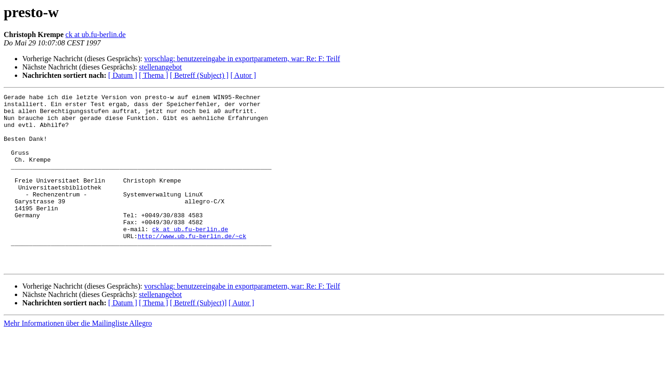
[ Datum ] (122, 75)
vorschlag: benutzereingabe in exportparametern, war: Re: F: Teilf (242, 59)
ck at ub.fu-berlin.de (95, 34)
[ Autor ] (243, 75)
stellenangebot (160, 67)
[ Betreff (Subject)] (198, 337)
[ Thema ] (153, 75)
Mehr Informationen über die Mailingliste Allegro (78, 358)
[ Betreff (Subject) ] (199, 75)
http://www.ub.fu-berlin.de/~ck (192, 265)
